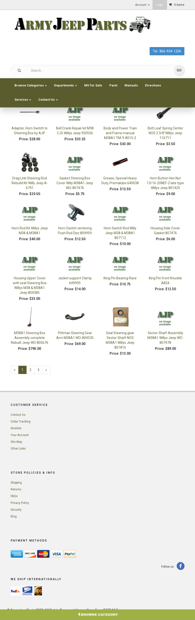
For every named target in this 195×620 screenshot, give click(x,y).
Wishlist (16, 428)
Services (22, 99)
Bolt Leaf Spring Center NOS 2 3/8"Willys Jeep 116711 (165, 133)
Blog (14, 516)
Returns (16, 489)
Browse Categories (30, 85)
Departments (65, 85)
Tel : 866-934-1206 (167, 51)
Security (16, 509)
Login (159, 5)
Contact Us (48, 99)
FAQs (14, 496)
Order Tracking (20, 421)
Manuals (131, 85)
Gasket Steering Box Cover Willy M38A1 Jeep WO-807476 (74, 183)
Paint (113, 85)
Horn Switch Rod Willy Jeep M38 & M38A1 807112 (120, 233)
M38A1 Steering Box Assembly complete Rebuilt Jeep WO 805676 (29, 338)
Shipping (16, 482)
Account (142, 5)
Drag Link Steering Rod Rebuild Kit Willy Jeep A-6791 (30, 183)
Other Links (18, 448)
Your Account (20, 435)
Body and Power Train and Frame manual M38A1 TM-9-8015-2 (120, 133)
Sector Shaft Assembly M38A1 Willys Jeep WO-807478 (165, 338)
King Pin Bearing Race (120, 278)
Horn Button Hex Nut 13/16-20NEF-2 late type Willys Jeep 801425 (165, 183)
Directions (153, 85)
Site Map (16, 442)
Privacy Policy (20, 503)
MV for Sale (93, 85)
